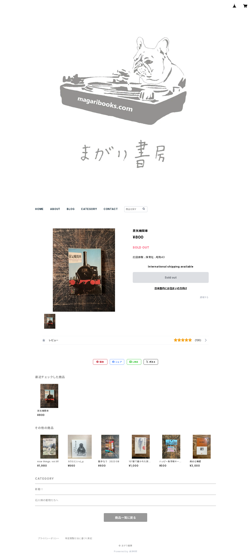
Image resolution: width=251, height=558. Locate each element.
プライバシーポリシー (48, 538)
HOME (39, 208)
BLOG (71, 208)
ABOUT (55, 208)
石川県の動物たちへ (46, 500)
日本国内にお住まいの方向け (170, 288)
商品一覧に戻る (125, 517)
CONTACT (111, 208)
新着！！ (39, 489)
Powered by (125, 551)
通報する (204, 297)
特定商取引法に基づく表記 (78, 538)
